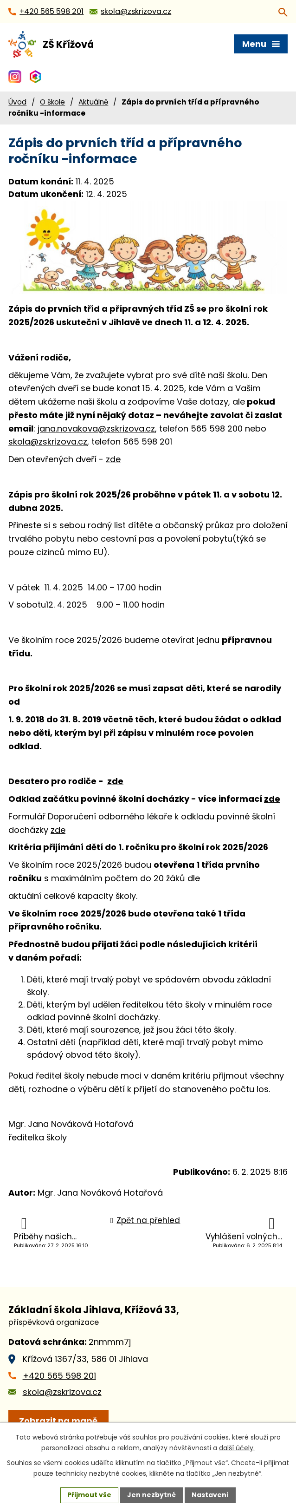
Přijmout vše (89, 1494)
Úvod (17, 102)
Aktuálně (93, 102)
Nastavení (210, 1494)
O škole (52, 102)
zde (113, 459)
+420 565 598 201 (59, 1375)
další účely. (237, 1448)
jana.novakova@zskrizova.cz (96, 428)
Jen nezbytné (151, 1494)
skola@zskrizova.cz (47, 441)
